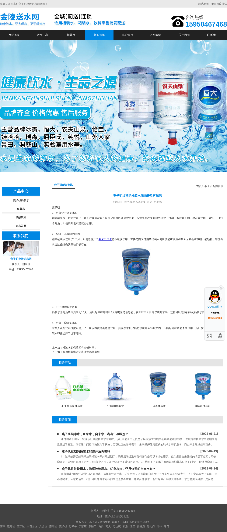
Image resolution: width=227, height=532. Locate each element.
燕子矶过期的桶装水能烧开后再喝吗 (86, 451)
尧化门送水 (105, 239)
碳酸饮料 (21, 217)
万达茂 (117, 526)
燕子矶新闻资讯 (213, 186)
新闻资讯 (99, 34)
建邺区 (11, 526)
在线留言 (156, 34)
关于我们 (184, 34)
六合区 (43, 526)
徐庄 (132, 526)
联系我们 (212, 34)
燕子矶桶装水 (21, 200)
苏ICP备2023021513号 (135, 522)
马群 (101, 526)
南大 (108, 526)
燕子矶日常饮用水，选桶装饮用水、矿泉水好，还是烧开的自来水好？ (108, 468)
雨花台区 (32, 526)
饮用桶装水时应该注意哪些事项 (81, 351)
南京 (2, 526)
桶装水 (71, 34)
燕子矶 (63, 526)
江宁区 (21, 526)
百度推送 (221, 3)
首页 (199, 186)
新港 (125, 526)
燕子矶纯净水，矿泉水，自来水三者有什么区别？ (95, 434)
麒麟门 (92, 526)
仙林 (159, 526)
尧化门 (151, 526)
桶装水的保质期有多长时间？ (80, 347)
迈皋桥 (73, 526)
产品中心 (42, 34)
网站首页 (14, 34)
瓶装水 (21, 208)
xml (213, 3)
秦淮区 (53, 526)
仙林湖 (141, 526)
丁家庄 (83, 526)
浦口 (166, 526)
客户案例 (127, 34)
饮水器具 (21, 225)
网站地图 (203, 3)
